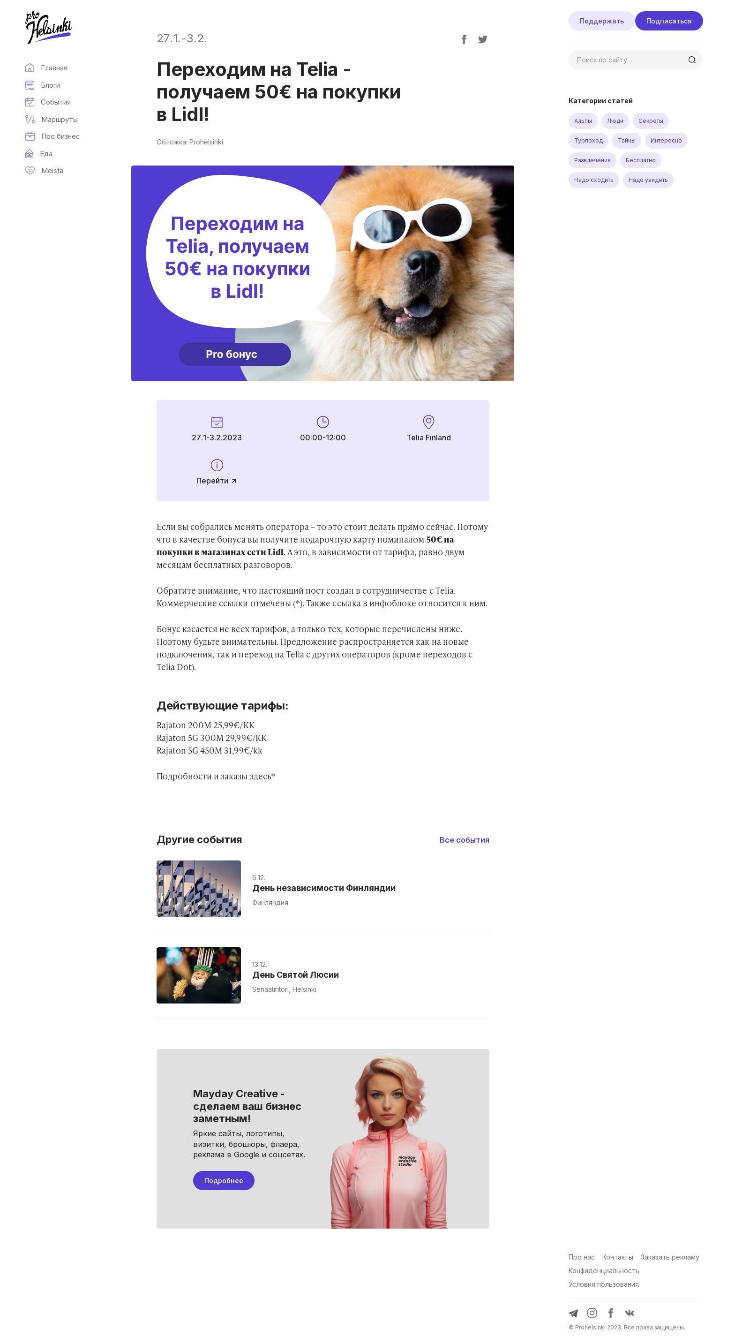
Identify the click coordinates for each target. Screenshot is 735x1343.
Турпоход (588, 140)
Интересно (666, 140)
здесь (260, 776)
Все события (464, 840)
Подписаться (669, 21)
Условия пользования (604, 1284)
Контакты (617, 1257)
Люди (615, 120)
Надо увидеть (648, 179)
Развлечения (592, 160)
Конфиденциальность (604, 1271)
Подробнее (223, 1181)
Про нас (582, 1257)
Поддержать (602, 21)
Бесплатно (641, 160)
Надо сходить (594, 179)
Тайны (627, 140)
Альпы (583, 120)
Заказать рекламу (670, 1257)
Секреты (650, 120)
